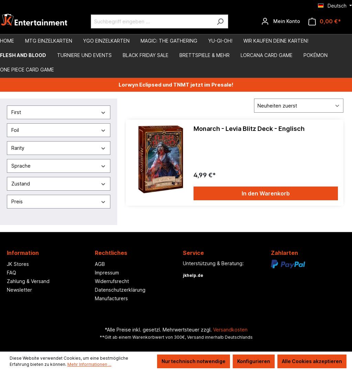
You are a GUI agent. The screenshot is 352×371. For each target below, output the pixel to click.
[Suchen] (220, 21)
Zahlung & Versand (28, 281)
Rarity (58, 148)
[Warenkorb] (324, 21)
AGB (100, 264)
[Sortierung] (298, 106)
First (58, 112)
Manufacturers (111, 298)
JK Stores (18, 264)
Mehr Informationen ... (89, 364)
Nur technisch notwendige (194, 361)
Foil (58, 130)
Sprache (58, 166)
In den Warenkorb (266, 193)
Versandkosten (230, 330)
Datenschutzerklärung (120, 290)
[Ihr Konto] (280, 21)
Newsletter (19, 290)
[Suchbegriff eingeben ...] (151, 21)
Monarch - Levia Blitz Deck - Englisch (249, 128)
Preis (58, 201)
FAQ (11, 273)
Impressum (107, 273)
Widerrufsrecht (112, 281)
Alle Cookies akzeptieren (312, 361)
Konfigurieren (253, 361)
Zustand (58, 184)
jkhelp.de (193, 275)
